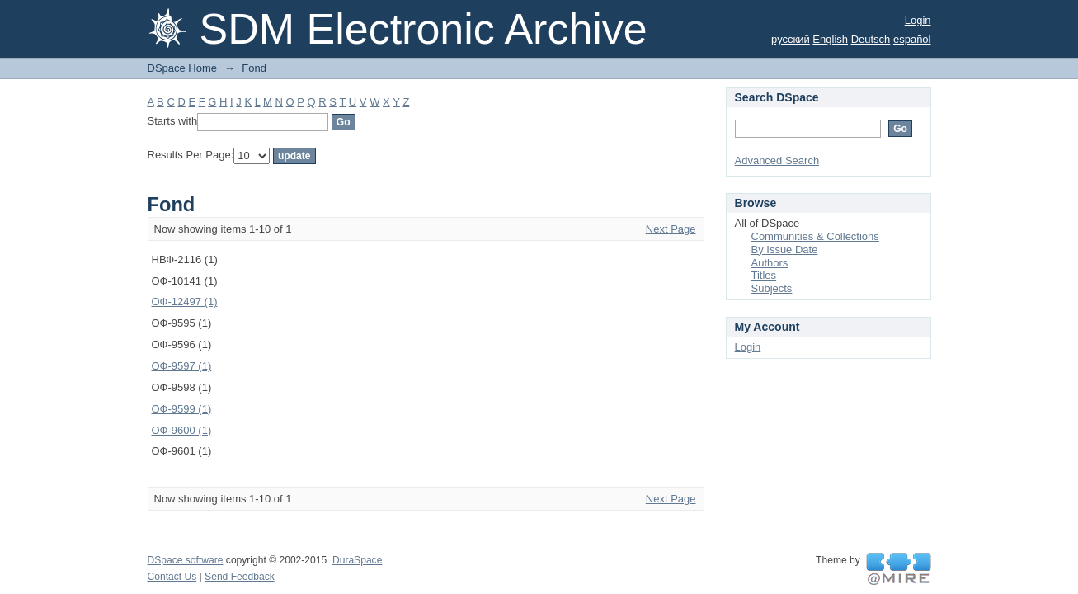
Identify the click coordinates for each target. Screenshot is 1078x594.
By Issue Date (784, 249)
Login (918, 20)
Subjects (772, 288)
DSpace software (186, 560)
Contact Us (172, 576)
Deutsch (871, 39)
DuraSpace (357, 560)
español (912, 39)
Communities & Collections (815, 236)
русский (790, 39)
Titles (764, 275)
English (830, 39)
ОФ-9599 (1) (182, 409)
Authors (769, 263)
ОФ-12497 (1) (185, 301)
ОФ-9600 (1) (182, 430)
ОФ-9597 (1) (182, 366)
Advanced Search (777, 160)
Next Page (671, 229)
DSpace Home (183, 68)
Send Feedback (240, 576)
